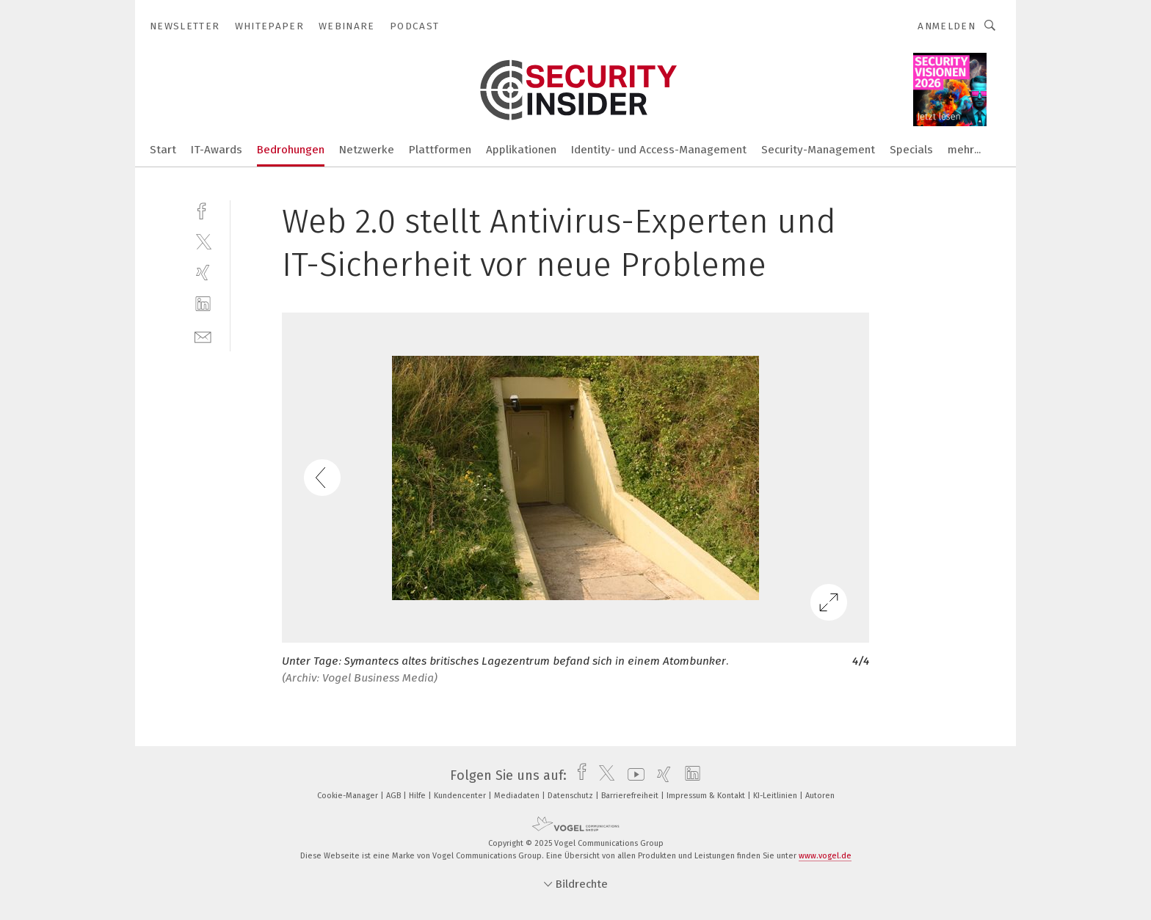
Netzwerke (366, 149)
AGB (394, 795)
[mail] (203, 335)
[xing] (203, 272)
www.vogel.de (825, 856)
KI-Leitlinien (776, 795)
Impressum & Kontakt (707, 795)
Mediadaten (518, 795)
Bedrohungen (290, 149)
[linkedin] (203, 304)
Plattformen (440, 149)
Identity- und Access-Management (659, 149)
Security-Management (818, 149)
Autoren (820, 795)
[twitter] (203, 241)
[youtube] (632, 775)
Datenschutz (571, 795)
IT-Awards (216, 149)
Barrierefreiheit (631, 795)
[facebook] (203, 209)
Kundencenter (461, 795)
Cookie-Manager (348, 795)
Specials (911, 149)
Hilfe (418, 795)
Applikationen (521, 149)
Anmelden (947, 26)
